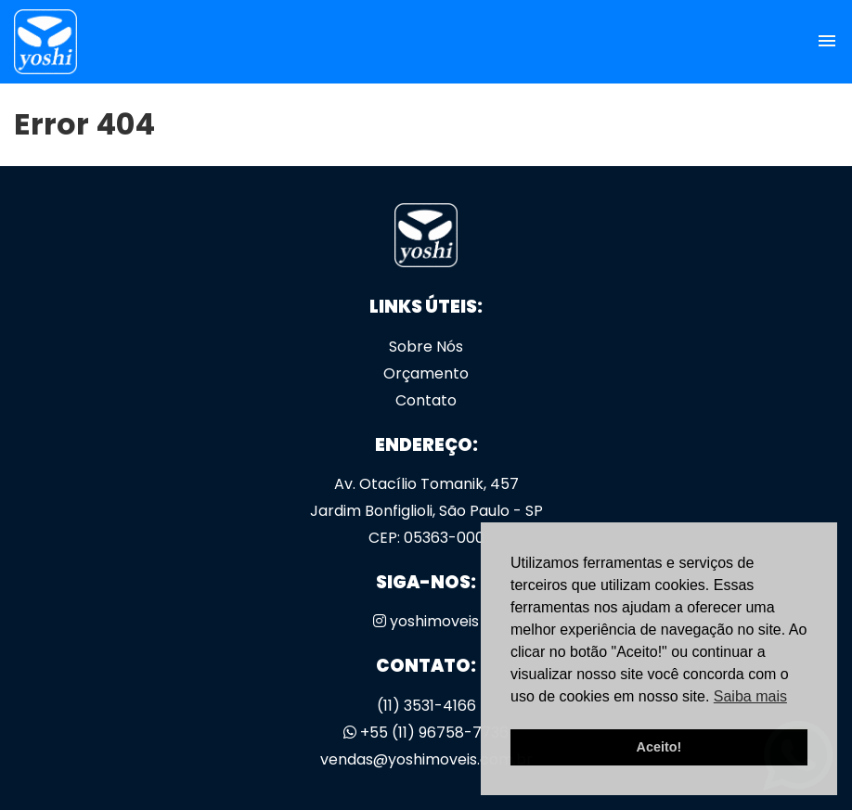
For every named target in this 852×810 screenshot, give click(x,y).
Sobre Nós (426, 346)
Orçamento (426, 373)
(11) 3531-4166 (426, 705)
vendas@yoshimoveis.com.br (426, 759)
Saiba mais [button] (750, 696)
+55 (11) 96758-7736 (426, 732)
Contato (426, 400)
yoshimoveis (426, 621)
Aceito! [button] (659, 746)
